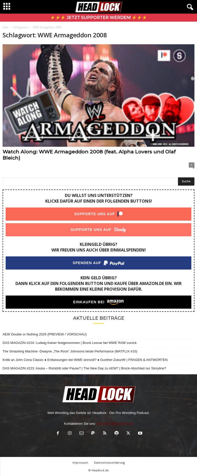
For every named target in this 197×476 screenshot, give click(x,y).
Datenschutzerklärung (109, 462)
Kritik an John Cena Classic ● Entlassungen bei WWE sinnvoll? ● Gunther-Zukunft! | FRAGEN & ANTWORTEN (85, 360)
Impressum (80, 462)
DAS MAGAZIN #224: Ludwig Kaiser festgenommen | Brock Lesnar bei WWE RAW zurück (70, 343)
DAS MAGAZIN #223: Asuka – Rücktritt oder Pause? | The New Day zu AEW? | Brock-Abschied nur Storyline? (84, 368)
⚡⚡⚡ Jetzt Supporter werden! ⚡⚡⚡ (98, 17)
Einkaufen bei (89, 302)
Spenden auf (87, 263)
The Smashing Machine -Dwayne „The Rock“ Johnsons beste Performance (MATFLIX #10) (70, 351)
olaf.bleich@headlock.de (115, 424)
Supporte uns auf (94, 214)
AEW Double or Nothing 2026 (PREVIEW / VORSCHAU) (45, 334)
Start (5, 27)
